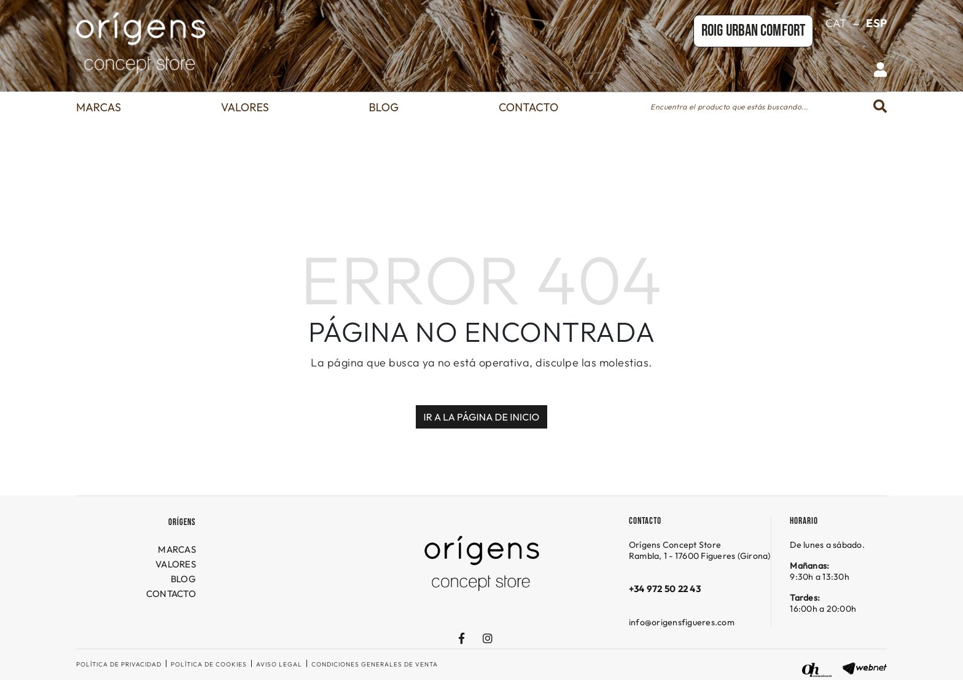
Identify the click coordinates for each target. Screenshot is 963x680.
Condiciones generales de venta (374, 664)
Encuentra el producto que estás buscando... (729, 106)
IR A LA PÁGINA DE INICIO (482, 417)
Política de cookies (209, 664)
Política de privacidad (119, 664)
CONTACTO (171, 593)
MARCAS (177, 549)
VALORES (175, 564)
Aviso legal (279, 664)
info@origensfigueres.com (682, 622)
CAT (835, 23)
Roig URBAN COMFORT (753, 31)
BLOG (183, 579)
